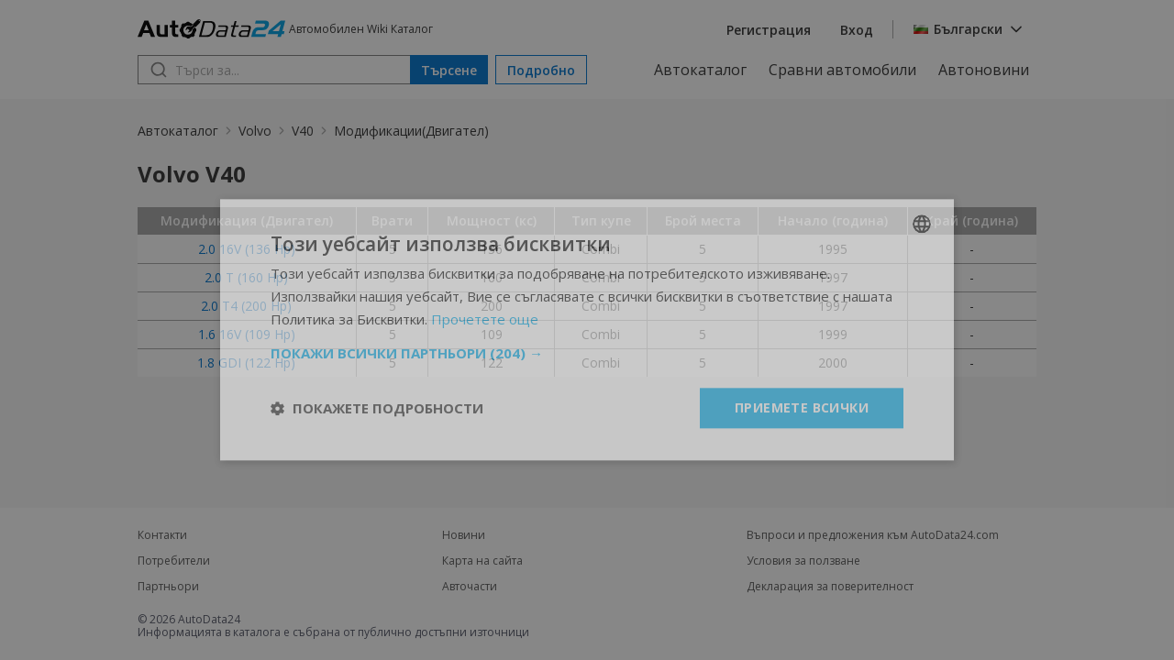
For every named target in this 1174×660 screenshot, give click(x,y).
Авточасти (469, 586)
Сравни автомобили (842, 70)
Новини (463, 535)
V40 (303, 130)
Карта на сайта (482, 561)
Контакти (162, 535)
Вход (856, 29)
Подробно (541, 70)
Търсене (449, 70)
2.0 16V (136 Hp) (246, 249)
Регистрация (768, 29)
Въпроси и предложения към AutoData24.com (873, 535)
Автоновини (983, 70)
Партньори (168, 586)
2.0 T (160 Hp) (246, 277)
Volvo (254, 130)
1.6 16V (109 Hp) (246, 334)
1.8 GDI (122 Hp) (246, 362)
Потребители (174, 561)
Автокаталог (700, 70)
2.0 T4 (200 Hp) (246, 305)
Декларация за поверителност (830, 586)
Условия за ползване (803, 561)
